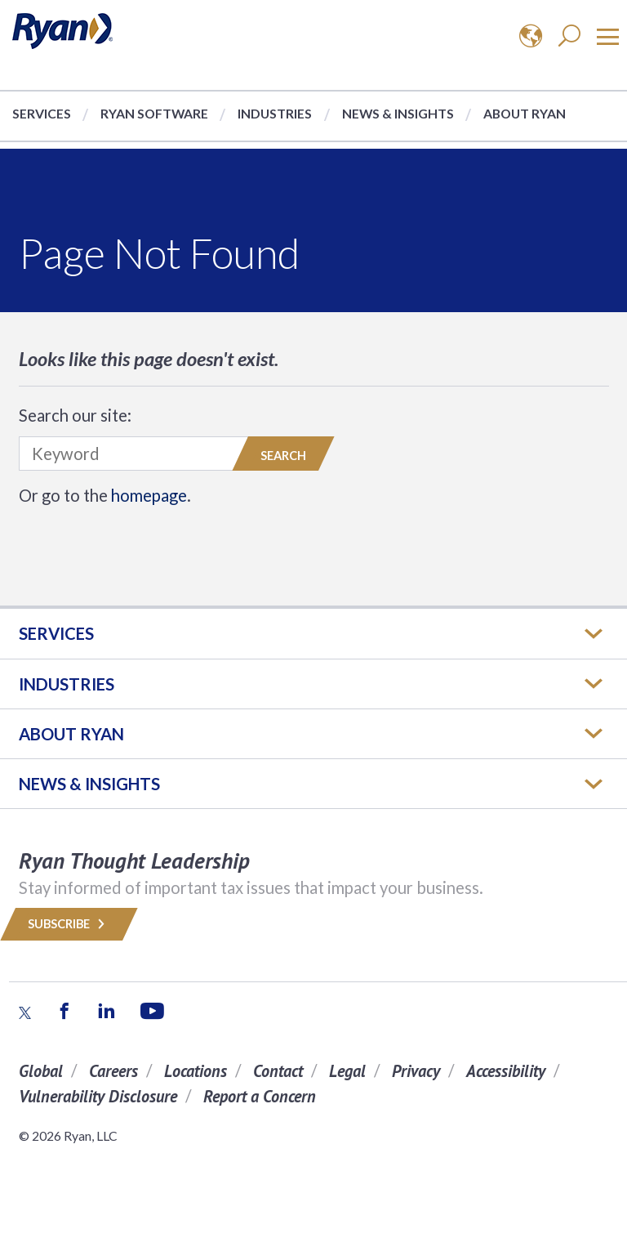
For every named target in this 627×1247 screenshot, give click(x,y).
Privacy (416, 1071)
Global (41, 1071)
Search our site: (75, 415)
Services (41, 113)
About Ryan (524, 113)
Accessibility (505, 1071)
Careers (113, 1071)
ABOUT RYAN (71, 734)
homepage (149, 495)
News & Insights (398, 113)
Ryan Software (154, 113)
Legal (347, 1071)
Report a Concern (259, 1096)
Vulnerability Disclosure (98, 1096)
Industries (275, 113)
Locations (195, 1071)
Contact (278, 1071)
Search (283, 456)
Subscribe (69, 924)
